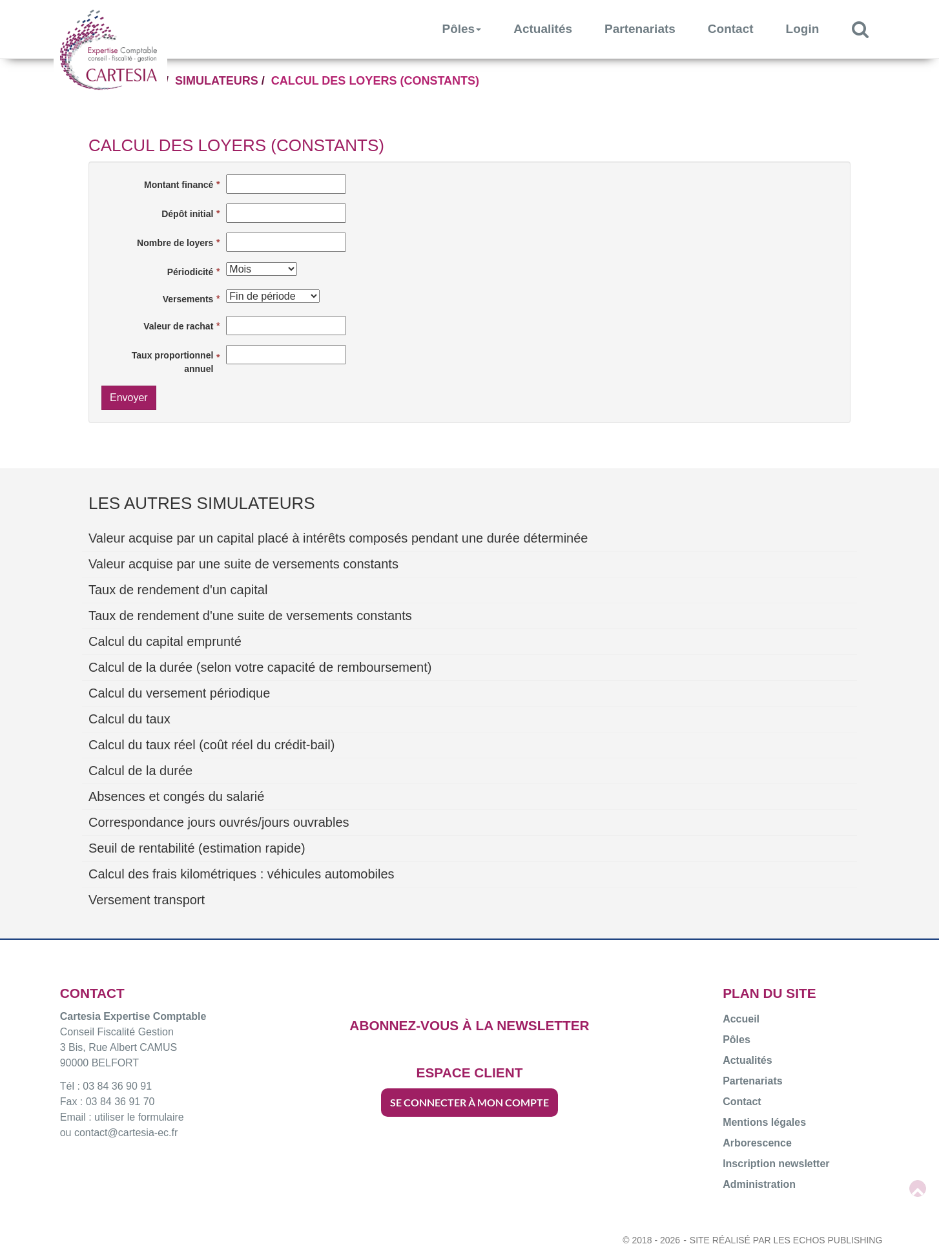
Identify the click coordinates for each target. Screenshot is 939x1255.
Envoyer (129, 397)
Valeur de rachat (178, 326)
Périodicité (190, 272)
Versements (188, 299)
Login (803, 29)
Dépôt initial (187, 214)
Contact (731, 29)
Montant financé (178, 185)
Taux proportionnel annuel (173, 362)
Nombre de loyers (175, 243)
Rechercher (868, 29)
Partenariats (640, 29)
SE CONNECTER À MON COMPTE (469, 1102)
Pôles (462, 29)
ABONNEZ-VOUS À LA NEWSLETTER (469, 1025)
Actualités (542, 29)
